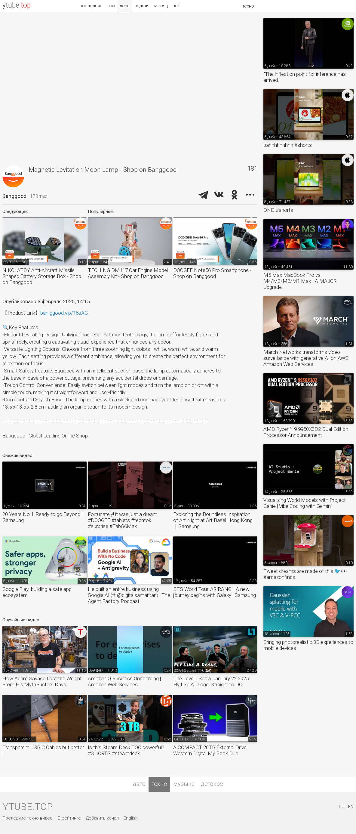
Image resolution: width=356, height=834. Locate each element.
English (131, 818)
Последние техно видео (27, 818)
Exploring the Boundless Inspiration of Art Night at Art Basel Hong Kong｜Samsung (213, 520)
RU (342, 806)
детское (212, 783)
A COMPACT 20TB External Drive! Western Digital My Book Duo (210, 750)
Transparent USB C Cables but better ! (43, 750)
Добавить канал (102, 818)
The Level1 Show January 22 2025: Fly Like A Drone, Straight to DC (211, 681)
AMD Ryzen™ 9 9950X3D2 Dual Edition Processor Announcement (305, 432)
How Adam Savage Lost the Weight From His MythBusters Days (42, 681)
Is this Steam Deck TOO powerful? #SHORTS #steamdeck (126, 750)
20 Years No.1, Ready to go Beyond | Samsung (42, 517)
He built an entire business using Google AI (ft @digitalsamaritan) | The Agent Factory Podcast (129, 595)
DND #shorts (278, 210)
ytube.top (27, 806)
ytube (16, 5)
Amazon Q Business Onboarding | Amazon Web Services (124, 681)
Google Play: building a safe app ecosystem (37, 592)
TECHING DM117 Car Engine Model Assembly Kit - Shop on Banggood (128, 273)
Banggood (14, 196)
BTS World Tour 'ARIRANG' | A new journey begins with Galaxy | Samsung (214, 592)
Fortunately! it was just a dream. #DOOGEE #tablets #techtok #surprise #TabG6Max (123, 520)
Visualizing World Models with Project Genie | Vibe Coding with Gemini (304, 503)
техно (159, 783)
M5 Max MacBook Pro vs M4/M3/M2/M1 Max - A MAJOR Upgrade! (299, 281)
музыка (184, 783)
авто (139, 783)
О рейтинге (69, 818)
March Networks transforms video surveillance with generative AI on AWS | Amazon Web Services (307, 358)
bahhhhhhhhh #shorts (287, 145)
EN (351, 806)
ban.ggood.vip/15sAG (64, 313)
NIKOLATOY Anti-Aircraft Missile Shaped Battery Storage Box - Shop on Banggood (41, 276)
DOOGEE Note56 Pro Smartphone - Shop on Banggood (212, 273)
